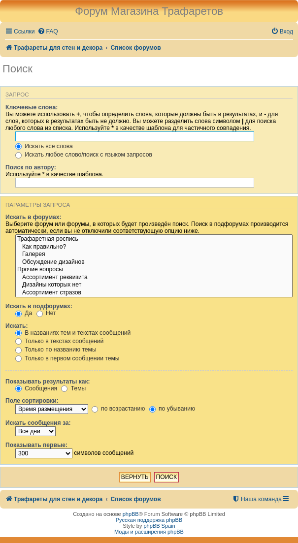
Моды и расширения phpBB (149, 532)
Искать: (16, 325)
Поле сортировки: (32, 400)
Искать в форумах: (33, 217)
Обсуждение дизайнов (154, 262)
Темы (73, 388)
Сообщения (36, 388)
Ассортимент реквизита (154, 278)
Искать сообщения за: (38, 422)
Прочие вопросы (154, 270)
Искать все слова (44, 146)
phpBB (131, 514)
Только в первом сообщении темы (67, 358)
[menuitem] (47, 31)
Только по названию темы (56, 349)
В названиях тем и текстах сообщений (73, 332)
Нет (46, 313)
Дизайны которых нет (154, 285)
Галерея (154, 254)
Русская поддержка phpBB (149, 520)
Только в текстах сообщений (59, 341)
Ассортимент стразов (154, 293)
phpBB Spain (159, 526)
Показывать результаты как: (47, 381)
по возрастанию (118, 408)
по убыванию (172, 408)
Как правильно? (154, 247)
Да (23, 313)
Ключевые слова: (31, 107)
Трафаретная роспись (154, 239)
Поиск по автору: (30, 167)
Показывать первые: (36, 445)
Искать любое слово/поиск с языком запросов (83, 154)
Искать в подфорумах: (38, 306)
